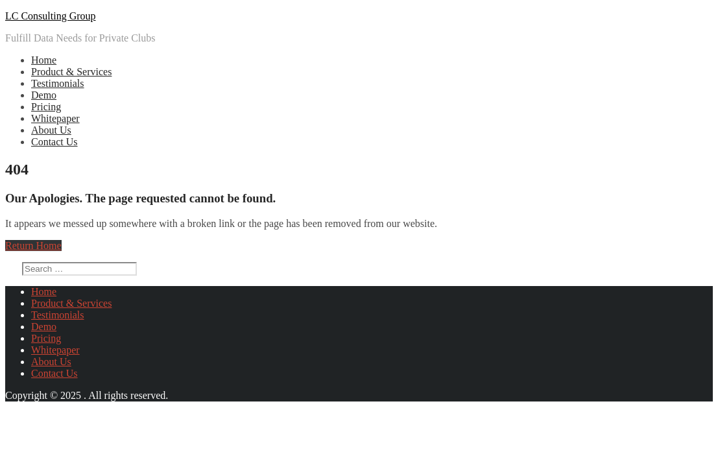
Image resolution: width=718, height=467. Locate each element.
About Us (51, 130)
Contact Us (54, 141)
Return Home (33, 245)
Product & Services (71, 71)
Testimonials (57, 83)
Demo (43, 95)
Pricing (46, 106)
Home (43, 60)
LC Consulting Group (50, 15)
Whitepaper (55, 118)
